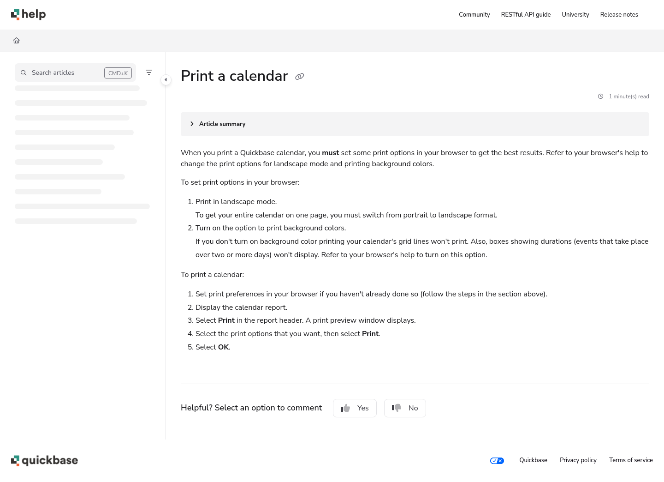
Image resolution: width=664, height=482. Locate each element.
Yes (355, 408)
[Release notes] (619, 14)
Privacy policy (578, 460)
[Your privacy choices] (497, 461)
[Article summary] (415, 124)
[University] (575, 14)
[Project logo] (28, 14)
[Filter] (148, 72)
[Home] (16, 40)
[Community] (474, 14)
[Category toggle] (166, 79)
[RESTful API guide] (526, 14)
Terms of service (631, 460)
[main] (415, 246)
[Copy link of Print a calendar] (299, 77)
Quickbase (533, 460)
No (405, 408)
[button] (75, 72)
